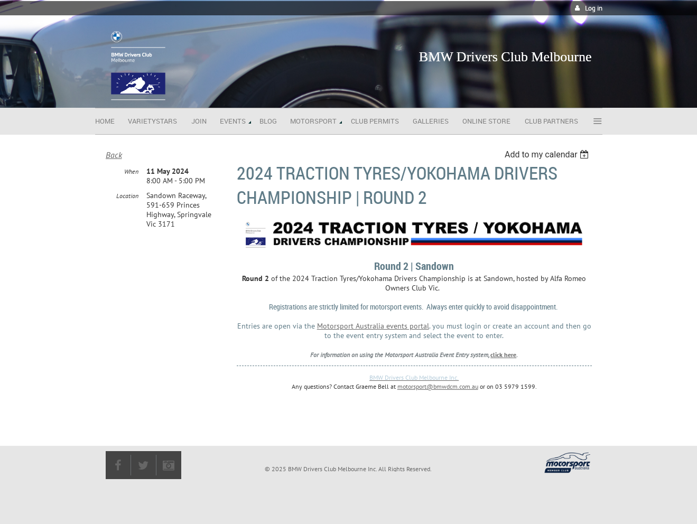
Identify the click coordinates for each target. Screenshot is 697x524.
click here (503, 355)
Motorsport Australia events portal (373, 326)
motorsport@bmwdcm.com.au (437, 386)
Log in (593, 8)
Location (127, 196)
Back (114, 154)
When (131, 171)
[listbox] (548, 154)
